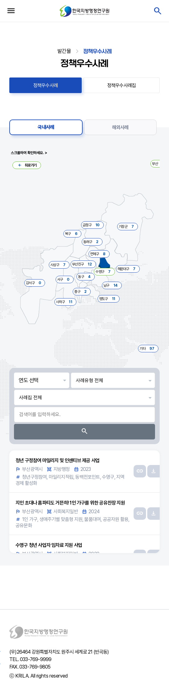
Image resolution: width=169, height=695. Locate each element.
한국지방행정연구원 (84, 10)
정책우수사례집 (121, 85)
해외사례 (120, 127)
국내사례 (46, 127)
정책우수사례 (45, 85)
